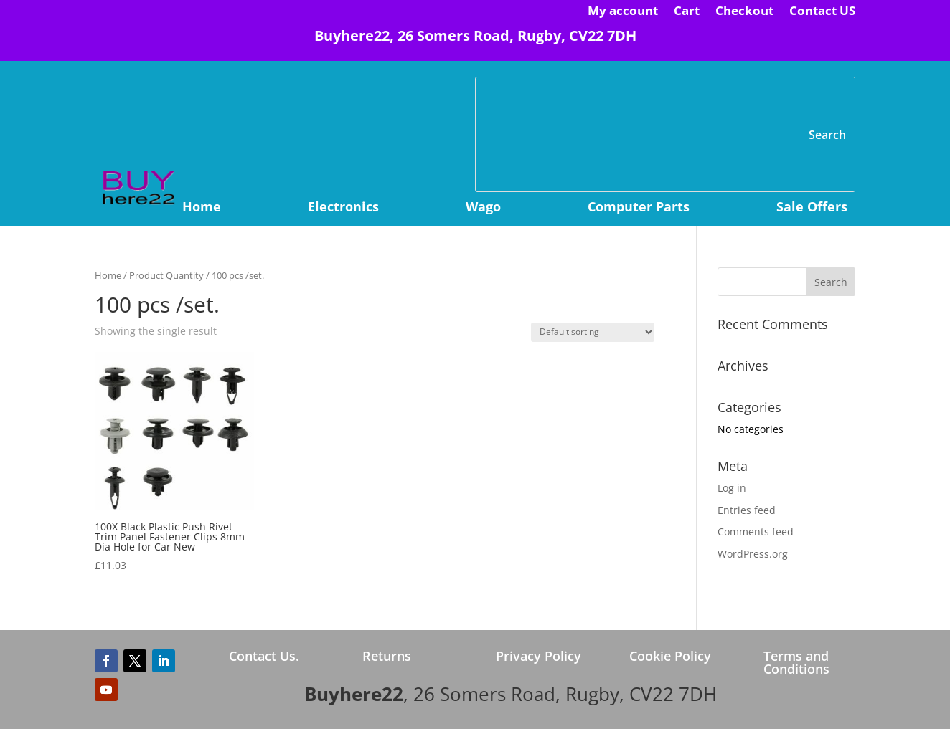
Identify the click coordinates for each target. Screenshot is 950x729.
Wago (483, 208)
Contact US (822, 12)
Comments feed (756, 531)
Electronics (343, 208)
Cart (687, 12)
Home (201, 208)
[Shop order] (592, 332)
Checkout (744, 12)
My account (623, 12)
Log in (732, 488)
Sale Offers (811, 208)
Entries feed (747, 510)
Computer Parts (639, 208)
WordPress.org (753, 554)
